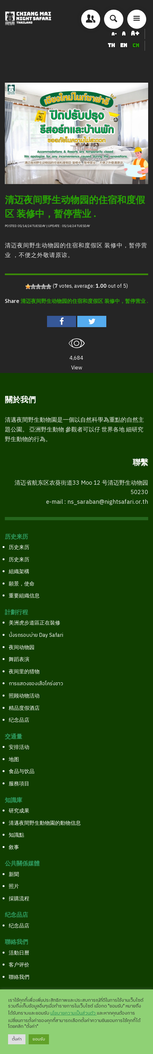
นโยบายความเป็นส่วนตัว (73, 1013)
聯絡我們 (19, 977)
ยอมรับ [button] (39, 1039)
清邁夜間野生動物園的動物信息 (45, 823)
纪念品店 (19, 720)
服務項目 (19, 784)
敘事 (14, 847)
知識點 (16, 835)
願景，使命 (21, 584)
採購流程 (19, 898)
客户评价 (19, 965)
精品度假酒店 (24, 708)
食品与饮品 (21, 771)
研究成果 (19, 811)
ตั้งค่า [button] (17, 1039)
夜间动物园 (21, 647)
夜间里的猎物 (24, 671)
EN (124, 45)
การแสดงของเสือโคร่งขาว (36, 683)
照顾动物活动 (24, 696)
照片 (14, 886)
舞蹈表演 (19, 659)
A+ (135, 33)
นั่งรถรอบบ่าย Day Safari (36, 635)
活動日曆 (19, 953)
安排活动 (19, 747)
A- (114, 34)
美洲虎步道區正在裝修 (34, 623)
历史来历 (19, 547)
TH (112, 45)
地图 (14, 759)
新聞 (14, 874)
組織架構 (19, 571)
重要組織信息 (24, 596)
